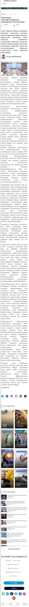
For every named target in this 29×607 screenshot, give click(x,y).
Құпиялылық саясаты (13, 564)
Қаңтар (10, 604)
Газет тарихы (16, 560)
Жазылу (14, 583)
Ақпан (17, 604)
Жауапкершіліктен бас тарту (13, 572)
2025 (3, 604)
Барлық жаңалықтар (14, 549)
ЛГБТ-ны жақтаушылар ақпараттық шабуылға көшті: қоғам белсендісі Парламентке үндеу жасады (15, 534)
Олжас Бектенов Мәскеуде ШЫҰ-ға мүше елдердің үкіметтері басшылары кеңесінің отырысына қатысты (17, 509)
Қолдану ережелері (13, 568)
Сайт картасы (13, 576)
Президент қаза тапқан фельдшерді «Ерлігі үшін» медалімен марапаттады (16, 502)
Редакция (8, 560)
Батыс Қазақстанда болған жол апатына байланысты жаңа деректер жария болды (17, 540)
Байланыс (14, 588)
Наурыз (24, 604)
